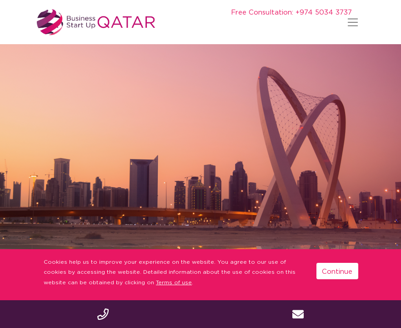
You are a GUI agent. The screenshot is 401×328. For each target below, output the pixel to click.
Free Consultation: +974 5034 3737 (291, 11)
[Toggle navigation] (352, 22)
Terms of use (174, 282)
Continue (337, 271)
